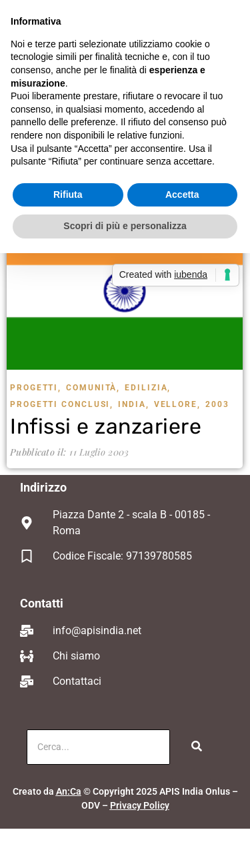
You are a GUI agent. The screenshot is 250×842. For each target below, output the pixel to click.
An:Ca (68, 791)
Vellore (177, 404)
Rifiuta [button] (68, 194)
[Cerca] (98, 747)
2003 (217, 404)
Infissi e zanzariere (105, 426)
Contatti (41, 603)
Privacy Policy (139, 805)
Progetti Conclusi (61, 404)
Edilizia (148, 387)
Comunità (93, 387)
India (133, 404)
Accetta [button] (182, 194)
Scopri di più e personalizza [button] (124, 225)
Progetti (35, 387)
